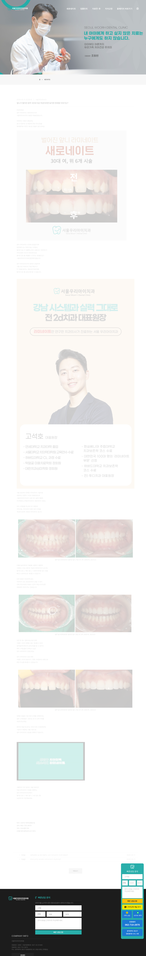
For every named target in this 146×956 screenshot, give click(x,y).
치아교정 (107, 6)
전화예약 (100, 919)
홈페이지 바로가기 (123, 6)
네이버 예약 (138, 914)
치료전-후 (95, 6)
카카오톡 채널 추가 (132, 907)
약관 (125, 949)
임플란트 (83, 6)
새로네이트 (70, 6)
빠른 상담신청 (56, 933)
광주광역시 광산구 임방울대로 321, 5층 (132, 932)
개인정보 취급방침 (132, 949)
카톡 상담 (127, 914)
